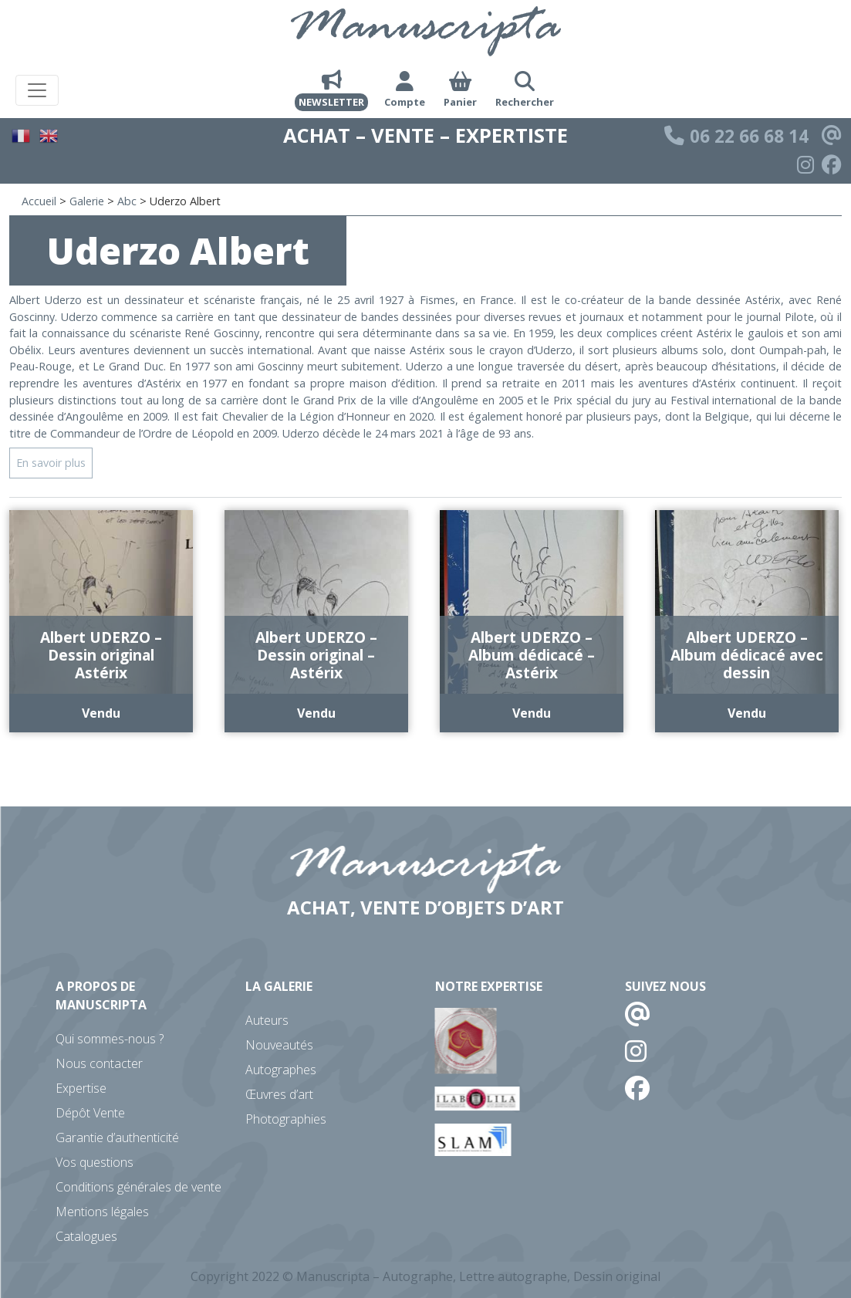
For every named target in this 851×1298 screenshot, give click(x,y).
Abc (127, 201)
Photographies (285, 1118)
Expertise (81, 1088)
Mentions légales (102, 1211)
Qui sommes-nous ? (110, 1038)
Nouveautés (279, 1044)
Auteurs (267, 1020)
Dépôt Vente (90, 1112)
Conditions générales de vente (138, 1186)
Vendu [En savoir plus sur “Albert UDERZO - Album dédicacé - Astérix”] (531, 713)
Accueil (39, 201)
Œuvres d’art (279, 1094)
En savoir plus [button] (51, 462)
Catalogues (86, 1236)
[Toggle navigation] (37, 90)
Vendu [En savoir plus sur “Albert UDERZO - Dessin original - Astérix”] (316, 713)
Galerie (86, 201)
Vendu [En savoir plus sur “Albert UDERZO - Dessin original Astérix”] (101, 713)
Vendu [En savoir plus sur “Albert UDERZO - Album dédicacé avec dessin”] (747, 713)
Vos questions (94, 1162)
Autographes (280, 1069)
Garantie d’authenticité (117, 1137)
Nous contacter (99, 1063)
